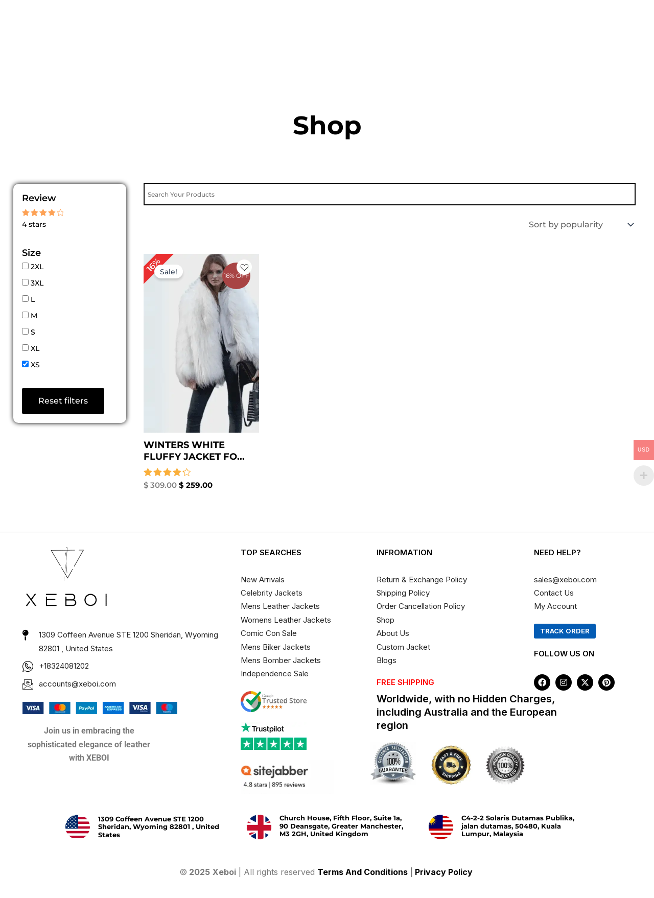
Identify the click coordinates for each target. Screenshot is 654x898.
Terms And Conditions (362, 872)
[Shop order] (580, 224)
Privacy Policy (445, 872)
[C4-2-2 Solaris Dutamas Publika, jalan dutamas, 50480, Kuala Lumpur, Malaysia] (441, 827)
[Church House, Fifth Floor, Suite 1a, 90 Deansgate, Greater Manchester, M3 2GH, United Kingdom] (259, 827)
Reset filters (63, 401)
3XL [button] (37, 283)
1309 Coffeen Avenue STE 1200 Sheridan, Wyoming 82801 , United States (158, 827)
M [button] (34, 315)
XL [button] (35, 348)
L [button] (33, 299)
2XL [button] (37, 266)
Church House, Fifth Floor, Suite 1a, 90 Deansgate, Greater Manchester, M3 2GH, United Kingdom (341, 826)
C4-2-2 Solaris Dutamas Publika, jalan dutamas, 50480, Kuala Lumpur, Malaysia (517, 826)
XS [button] (35, 364)
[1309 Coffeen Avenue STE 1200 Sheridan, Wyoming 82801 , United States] (77, 827)
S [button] (33, 332)
